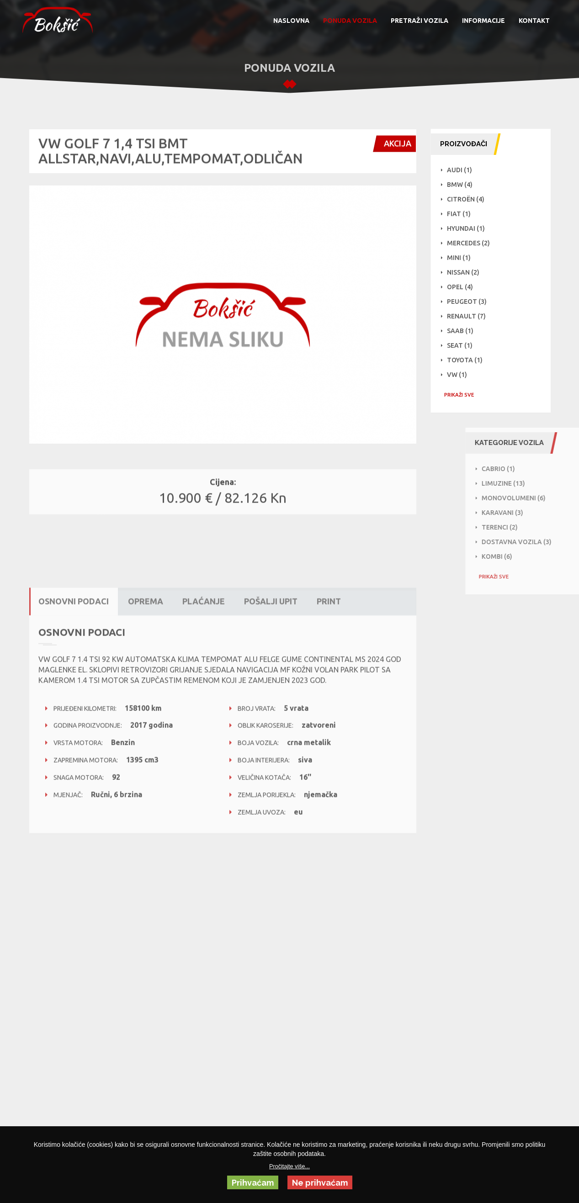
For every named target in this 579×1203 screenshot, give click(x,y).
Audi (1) (465, 170)
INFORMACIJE (483, 20)
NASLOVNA (291, 20)
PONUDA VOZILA (350, 20)
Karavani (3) (542, 512)
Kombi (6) (536, 556)
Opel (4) (465, 287)
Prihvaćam (253, 1182)
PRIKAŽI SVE (464, 394)
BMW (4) (465, 184)
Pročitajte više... (289, 1166)
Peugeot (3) (472, 301)
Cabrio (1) (538, 468)
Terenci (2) (539, 527)
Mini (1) (464, 257)
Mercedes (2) (473, 243)
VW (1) (462, 374)
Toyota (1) (470, 360)
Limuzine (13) (543, 483)
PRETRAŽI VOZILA (419, 20)
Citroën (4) (471, 199)
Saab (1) (465, 330)
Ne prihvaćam (320, 1182)
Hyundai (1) (471, 228)
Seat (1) (465, 345)
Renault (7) (471, 316)
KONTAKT (534, 20)
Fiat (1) (464, 213)
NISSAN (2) (468, 272)
